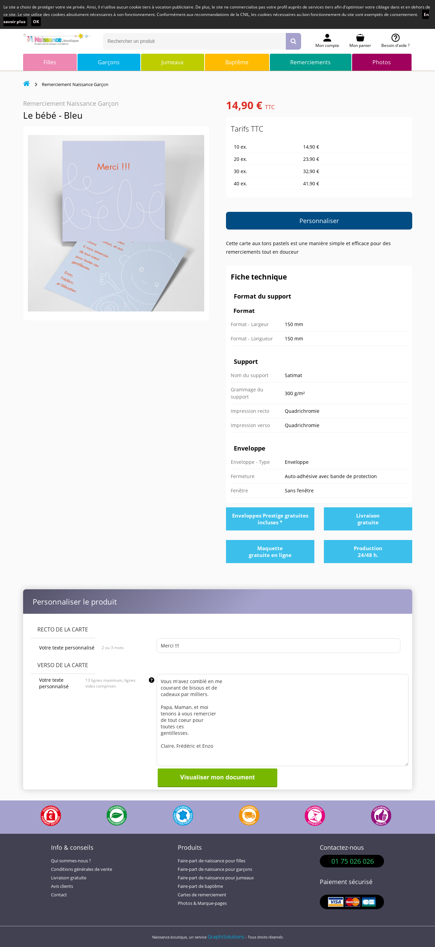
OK (36, 21)
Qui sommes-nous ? (71, 861)
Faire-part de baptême (200, 886)
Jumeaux (172, 62)
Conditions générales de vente (81, 869)
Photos (381, 62)
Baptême (236, 62)
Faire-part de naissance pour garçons (215, 869)
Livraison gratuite (68, 878)
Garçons (109, 62)
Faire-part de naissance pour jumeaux (216, 878)
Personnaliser (319, 221)
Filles (50, 62)
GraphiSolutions (226, 936)
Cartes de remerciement (202, 895)
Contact (59, 895)
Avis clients (62, 886)
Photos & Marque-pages (202, 903)
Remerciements (310, 62)
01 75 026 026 (352, 861)
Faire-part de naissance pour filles (211, 861)
